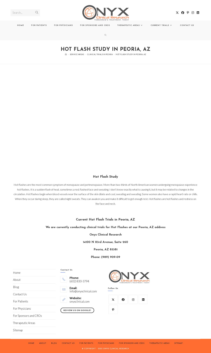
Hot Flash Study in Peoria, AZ (131, 54)
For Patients (20, 301)
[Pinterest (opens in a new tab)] (187, 12)
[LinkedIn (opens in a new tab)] (197, 12)
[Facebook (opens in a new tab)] (182, 12)
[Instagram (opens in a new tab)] (192, 12)
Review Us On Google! (77, 310)
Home (16, 272)
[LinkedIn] (143, 299)
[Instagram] (133, 299)
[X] (113, 299)
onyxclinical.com (80, 301)
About (16, 279)
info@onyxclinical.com (83, 291)
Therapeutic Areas (24, 323)
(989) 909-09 (110, 257)
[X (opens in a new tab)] (177, 12)
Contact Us (20, 294)
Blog (16, 287)
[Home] (66, 54)
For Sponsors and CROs (27, 315)
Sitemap (18, 330)
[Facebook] (123, 299)
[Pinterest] (113, 309)
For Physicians (22, 308)
